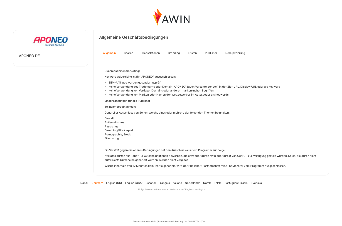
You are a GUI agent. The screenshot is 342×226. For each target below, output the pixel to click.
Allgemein (109, 53)
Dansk (84, 183)
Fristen (192, 53)
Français (164, 183)
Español (151, 183)
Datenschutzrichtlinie (144, 221)
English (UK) (114, 183)
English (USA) (134, 183)
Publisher (211, 53)
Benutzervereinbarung (170, 221)
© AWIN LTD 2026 (195, 221)
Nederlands (192, 183)
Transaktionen (150, 53)
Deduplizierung (235, 53)
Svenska (256, 183)
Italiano (177, 183)
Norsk (207, 183)
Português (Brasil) (236, 183)
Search (128, 53)
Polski (217, 183)
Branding (174, 53)
